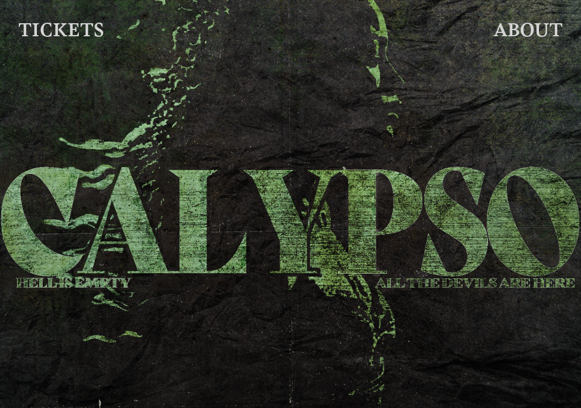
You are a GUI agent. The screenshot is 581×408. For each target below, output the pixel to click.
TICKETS (61, 29)
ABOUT (528, 29)
